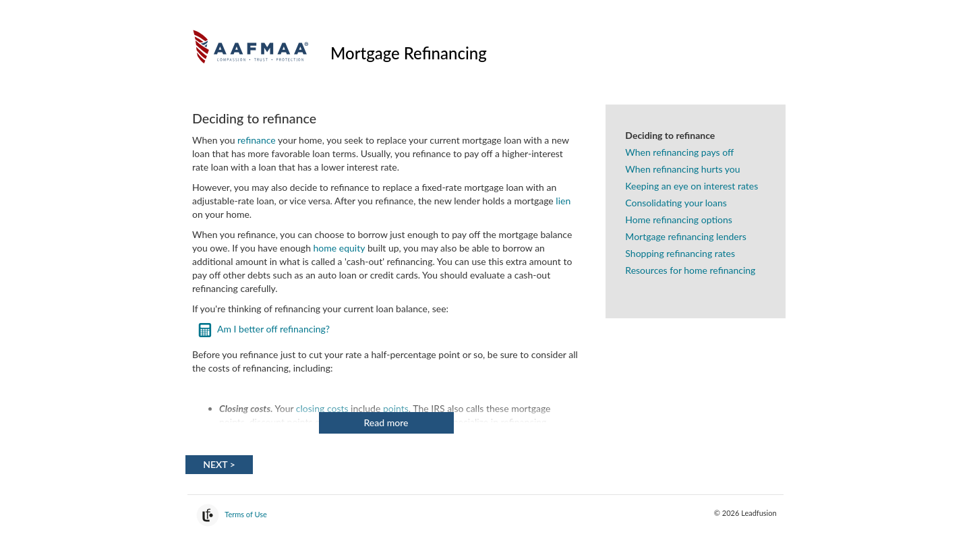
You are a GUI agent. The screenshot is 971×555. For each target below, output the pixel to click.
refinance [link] (256, 140)
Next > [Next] (219, 464)
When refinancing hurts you (682, 169)
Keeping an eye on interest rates (691, 186)
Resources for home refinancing (690, 270)
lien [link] (563, 200)
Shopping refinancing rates (680, 253)
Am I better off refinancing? (273, 328)
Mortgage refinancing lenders (685, 236)
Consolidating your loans (676, 202)
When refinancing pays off (679, 152)
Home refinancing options (678, 219)
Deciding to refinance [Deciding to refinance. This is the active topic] (670, 135)
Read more (386, 422)
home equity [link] (339, 248)
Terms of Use (246, 514)
